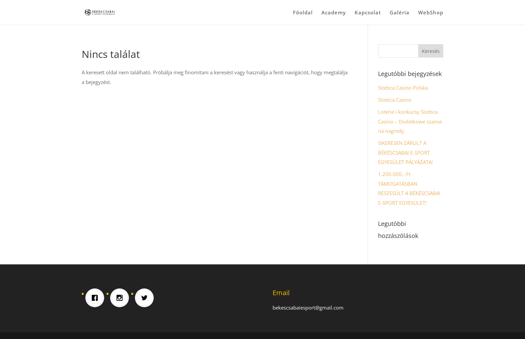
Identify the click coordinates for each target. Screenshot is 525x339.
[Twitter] (146, 297)
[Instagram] (121, 297)
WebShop (430, 13)
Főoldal (303, 13)
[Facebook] (96, 297)
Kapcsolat (368, 13)
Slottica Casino (394, 99)
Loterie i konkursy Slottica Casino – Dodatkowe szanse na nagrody (410, 121)
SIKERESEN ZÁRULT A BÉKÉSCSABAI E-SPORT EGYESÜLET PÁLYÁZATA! (405, 152)
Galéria (399, 13)
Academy (333, 13)
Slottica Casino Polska (403, 87)
